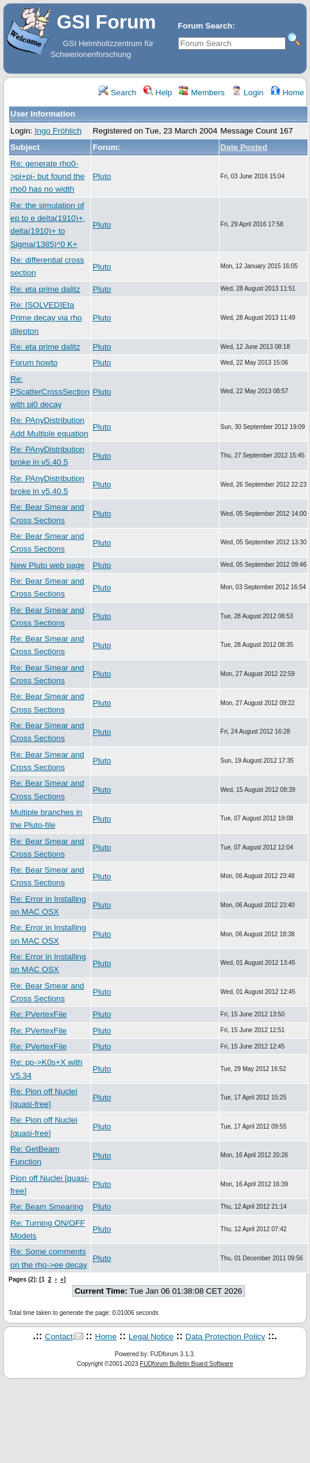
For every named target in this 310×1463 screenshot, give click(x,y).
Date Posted (244, 147)
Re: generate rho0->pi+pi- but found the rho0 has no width (47, 176)
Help (157, 92)
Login (247, 92)
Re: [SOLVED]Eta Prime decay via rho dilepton (46, 318)
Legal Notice (150, 1336)
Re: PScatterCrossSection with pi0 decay (49, 392)
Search (117, 92)
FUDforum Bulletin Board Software (186, 1363)
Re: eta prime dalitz (45, 289)
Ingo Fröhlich (58, 130)
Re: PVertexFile (38, 1014)
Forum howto (34, 362)
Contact (59, 1336)
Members (201, 92)
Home (287, 92)
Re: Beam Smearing (46, 1206)
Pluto (101, 176)
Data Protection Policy (225, 1336)
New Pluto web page (47, 565)
